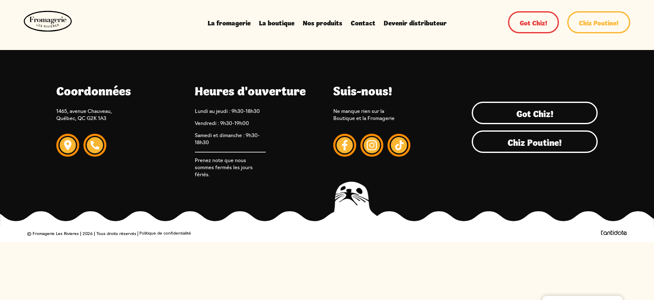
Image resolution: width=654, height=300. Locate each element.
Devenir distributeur (415, 22)
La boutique (276, 22)
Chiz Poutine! (599, 22)
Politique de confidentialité (165, 233)
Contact (363, 22)
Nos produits (322, 22)
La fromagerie (229, 22)
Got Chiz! (533, 22)
